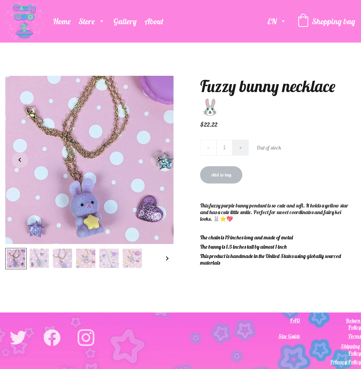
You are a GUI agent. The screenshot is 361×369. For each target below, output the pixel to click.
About (154, 21)
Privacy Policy (345, 361)
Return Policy (353, 323)
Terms (354, 336)
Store (86, 21)
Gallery (125, 21)
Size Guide (289, 336)
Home (62, 21)
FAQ (295, 320)
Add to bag (221, 175)
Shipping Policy (351, 349)
